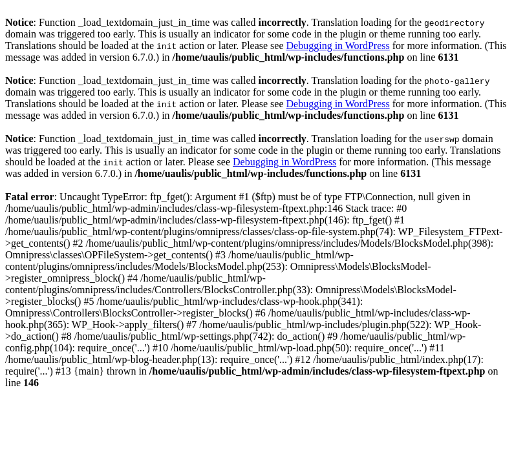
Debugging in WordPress (338, 45)
